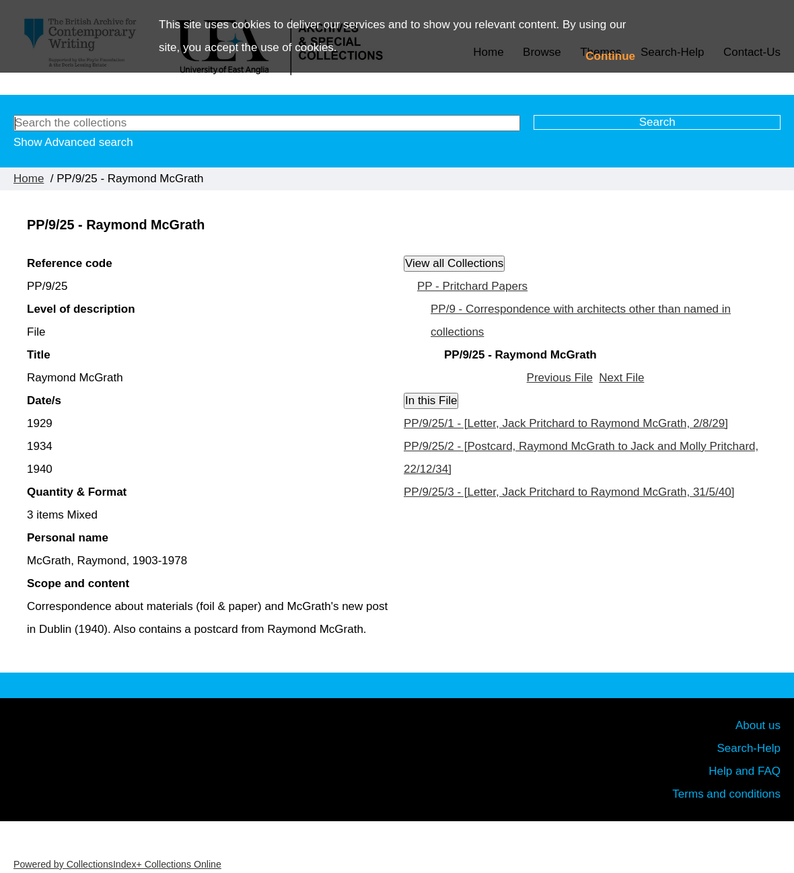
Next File (621, 377)
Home (28, 178)
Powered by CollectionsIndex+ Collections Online (117, 864)
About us (758, 725)
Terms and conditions (726, 794)
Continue (610, 56)
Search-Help (749, 748)
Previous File (560, 377)
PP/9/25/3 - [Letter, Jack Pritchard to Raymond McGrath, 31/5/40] (569, 492)
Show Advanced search (73, 142)
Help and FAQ (745, 771)
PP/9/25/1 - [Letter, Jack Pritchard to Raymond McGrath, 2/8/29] (566, 423)
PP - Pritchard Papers (472, 286)
